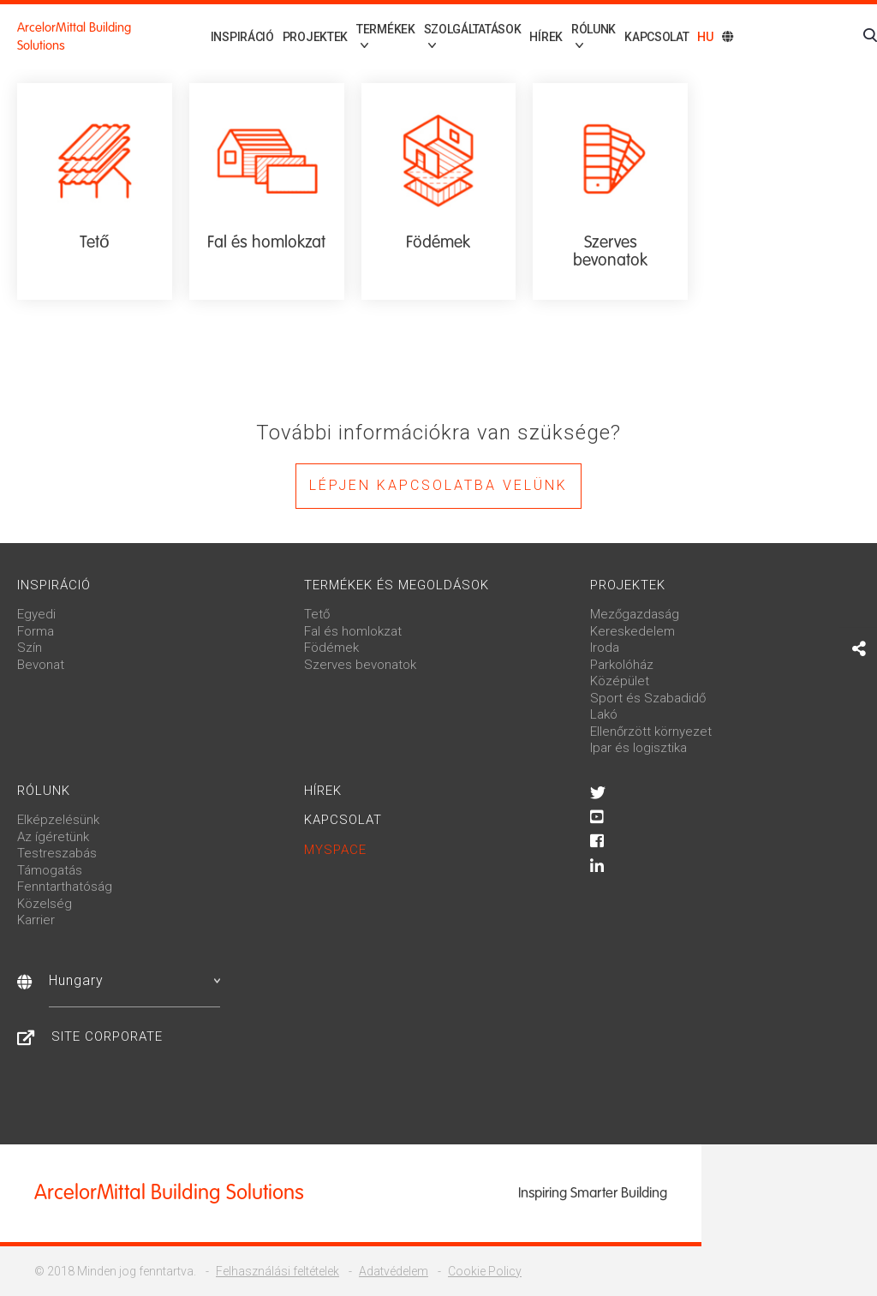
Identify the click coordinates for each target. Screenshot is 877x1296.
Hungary (134, 980)
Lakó (603, 714)
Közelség (44, 903)
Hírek (537, 37)
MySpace (335, 849)
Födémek (331, 647)
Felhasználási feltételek (277, 1271)
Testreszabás (57, 853)
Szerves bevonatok (360, 664)
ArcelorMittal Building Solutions (74, 36)
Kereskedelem (632, 631)
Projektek (287, 37)
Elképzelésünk (58, 819)
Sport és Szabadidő (648, 698)
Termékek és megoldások (396, 585)
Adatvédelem (393, 1271)
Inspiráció (215, 37)
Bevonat (40, 664)
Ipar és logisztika (638, 748)
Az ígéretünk (53, 837)
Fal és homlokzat (353, 631)
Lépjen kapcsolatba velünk (438, 485)
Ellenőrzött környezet (651, 731)
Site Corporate (107, 1036)
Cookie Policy (485, 1271)
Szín (29, 647)
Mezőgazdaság (634, 614)
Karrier (36, 920)
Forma (35, 631)
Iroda (604, 647)
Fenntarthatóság (64, 886)
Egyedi (36, 614)
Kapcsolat (656, 37)
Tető (317, 614)
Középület (619, 681)
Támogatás (49, 870)
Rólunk (43, 790)
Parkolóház (621, 664)
